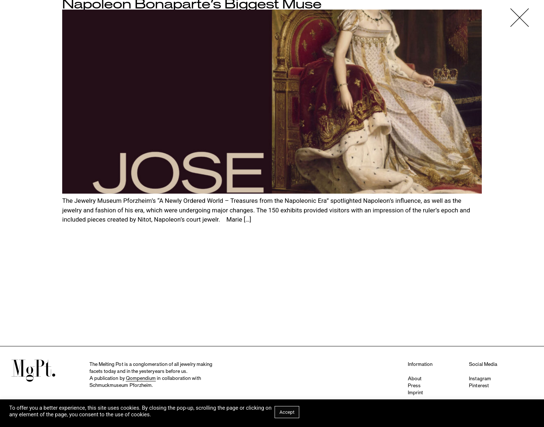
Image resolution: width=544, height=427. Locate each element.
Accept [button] (286, 412)
